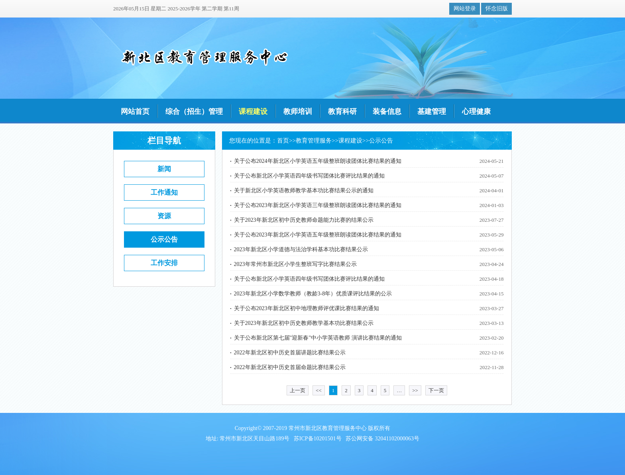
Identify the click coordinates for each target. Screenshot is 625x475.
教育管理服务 (314, 140)
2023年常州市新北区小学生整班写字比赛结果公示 (295, 264)
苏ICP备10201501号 (318, 439)
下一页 (436, 390)
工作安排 (164, 263)
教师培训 (297, 111)
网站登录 (465, 9)
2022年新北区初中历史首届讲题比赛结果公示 (290, 353)
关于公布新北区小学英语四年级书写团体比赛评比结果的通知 (309, 176)
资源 (164, 216)
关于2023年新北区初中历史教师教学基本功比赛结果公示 (303, 323)
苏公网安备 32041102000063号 (382, 439)
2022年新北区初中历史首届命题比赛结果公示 (290, 367)
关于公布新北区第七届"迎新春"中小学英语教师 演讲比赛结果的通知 (318, 338)
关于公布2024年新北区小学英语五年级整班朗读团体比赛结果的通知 (317, 161)
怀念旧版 (496, 9)
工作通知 (164, 192)
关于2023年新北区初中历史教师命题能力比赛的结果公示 (303, 220)
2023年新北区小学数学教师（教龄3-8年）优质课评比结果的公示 (313, 294)
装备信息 (387, 111)
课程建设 (253, 111)
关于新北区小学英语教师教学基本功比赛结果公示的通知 (303, 191)
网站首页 (135, 111)
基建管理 (431, 111)
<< (319, 390)
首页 (283, 140)
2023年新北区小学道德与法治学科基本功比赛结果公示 (301, 249)
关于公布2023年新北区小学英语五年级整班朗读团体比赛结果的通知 (317, 235)
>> (415, 390)
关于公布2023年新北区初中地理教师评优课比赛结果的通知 (306, 308)
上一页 (297, 390)
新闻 (164, 169)
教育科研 (342, 111)
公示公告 (164, 239)
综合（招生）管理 (194, 111)
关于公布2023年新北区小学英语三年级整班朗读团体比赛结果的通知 (317, 205)
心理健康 (476, 111)
